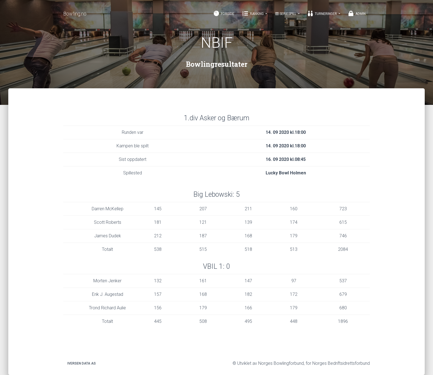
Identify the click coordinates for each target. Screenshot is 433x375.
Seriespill (286, 14)
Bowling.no (74, 14)
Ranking (253, 13)
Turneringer (323, 13)
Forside (224, 13)
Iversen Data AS (81, 363)
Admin (357, 13)
